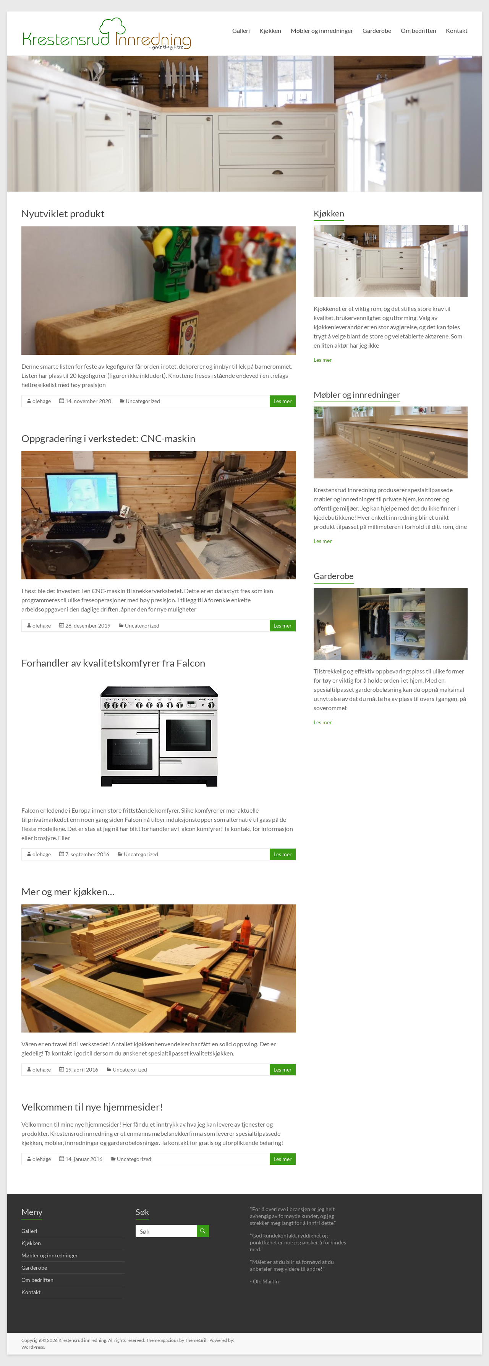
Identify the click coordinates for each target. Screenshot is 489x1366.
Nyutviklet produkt (63, 213)
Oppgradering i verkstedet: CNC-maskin (108, 438)
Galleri (241, 30)
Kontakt (457, 30)
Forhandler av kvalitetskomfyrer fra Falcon (113, 663)
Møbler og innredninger (322, 30)
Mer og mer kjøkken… (68, 891)
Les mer (283, 401)
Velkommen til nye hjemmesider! (92, 1107)
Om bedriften (418, 30)
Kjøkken (270, 30)
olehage (41, 401)
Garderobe (377, 30)
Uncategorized (143, 401)
